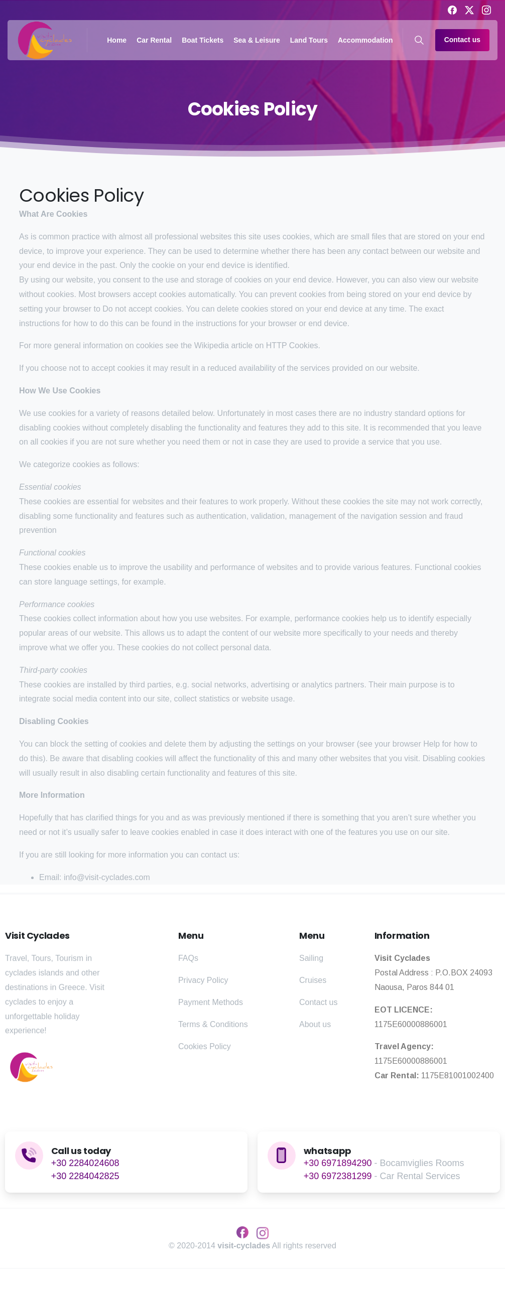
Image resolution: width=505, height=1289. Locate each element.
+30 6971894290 (338, 1163)
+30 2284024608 (85, 1163)
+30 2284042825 (85, 1176)
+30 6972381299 (338, 1176)
